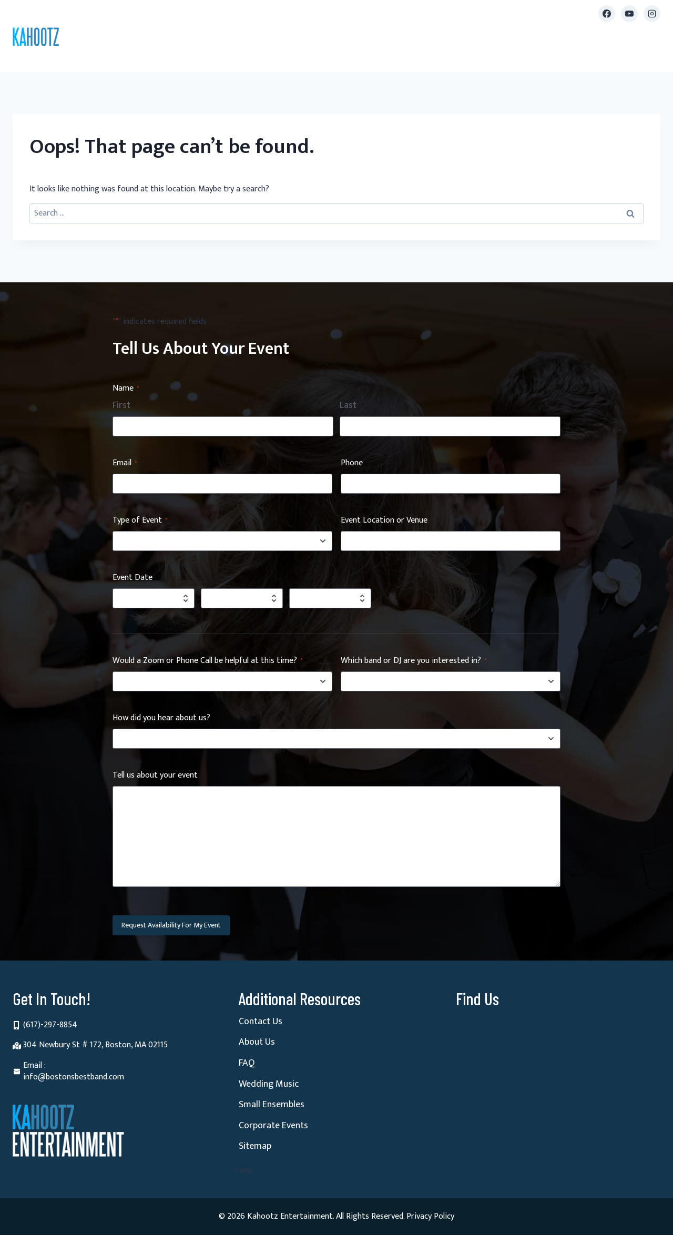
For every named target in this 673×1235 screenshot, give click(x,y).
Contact (639, 49)
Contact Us (260, 1021)
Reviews (491, 49)
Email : (34, 1065)
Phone (352, 463)
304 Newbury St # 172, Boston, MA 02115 (95, 1045)
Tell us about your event (155, 776)
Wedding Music (269, 1084)
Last (348, 406)
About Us (257, 1042)
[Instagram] (652, 13)
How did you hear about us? (161, 718)
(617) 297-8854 (69, 13)
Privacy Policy (430, 1216)
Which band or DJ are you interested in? (414, 661)
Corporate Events (273, 1126)
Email (125, 463)
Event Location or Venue (384, 521)
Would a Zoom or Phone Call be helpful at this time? (208, 661)
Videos (451, 49)
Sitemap (255, 1146)
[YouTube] (629, 13)
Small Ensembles (316, 49)
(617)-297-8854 (50, 1025)
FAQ (246, 1063)
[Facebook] (606, 13)
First (121, 406)
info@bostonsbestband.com (194, 13)
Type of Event (140, 521)
